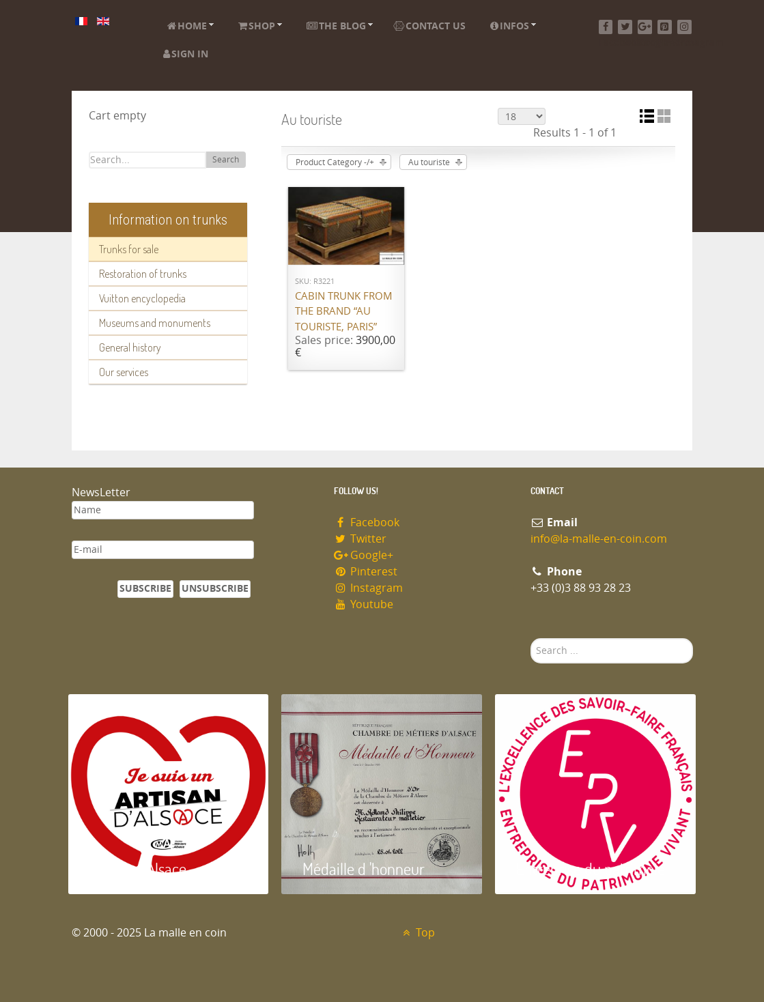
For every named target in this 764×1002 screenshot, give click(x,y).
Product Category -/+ (335, 162)
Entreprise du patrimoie (590, 868)
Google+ (364, 555)
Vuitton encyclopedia (142, 298)
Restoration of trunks (142, 274)
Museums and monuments (154, 323)
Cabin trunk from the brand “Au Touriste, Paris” (344, 311)
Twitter (360, 538)
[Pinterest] (664, 27)
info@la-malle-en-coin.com (598, 538)
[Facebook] (606, 27)
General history (130, 347)
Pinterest (366, 571)
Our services (123, 372)
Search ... (530, 638)
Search (225, 159)
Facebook (367, 522)
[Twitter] (625, 27)
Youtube (364, 604)
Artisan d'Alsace (137, 868)
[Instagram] (684, 27)
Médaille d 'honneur (363, 868)
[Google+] (645, 27)
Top (417, 932)
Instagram (369, 588)
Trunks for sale (128, 249)
